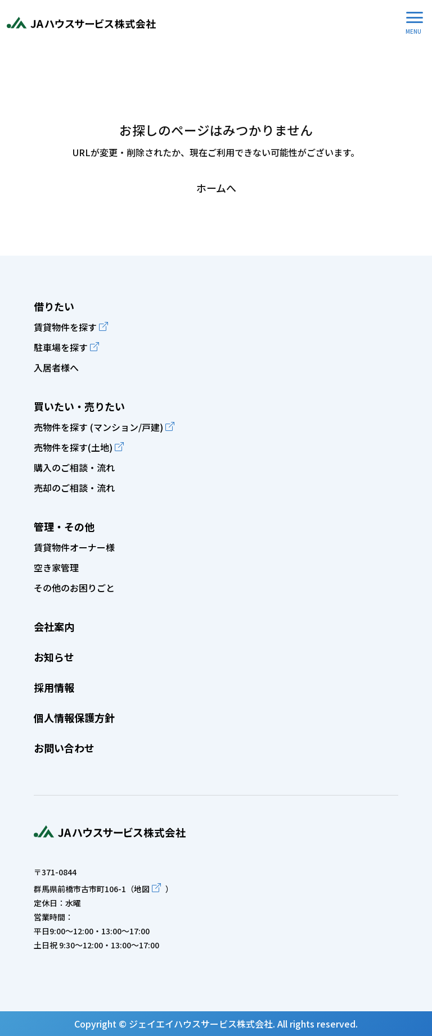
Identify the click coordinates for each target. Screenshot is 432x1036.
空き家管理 (56, 567)
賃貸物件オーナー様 (74, 547)
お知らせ (54, 656)
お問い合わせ (64, 747)
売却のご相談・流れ (74, 487)
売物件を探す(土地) (73, 447)
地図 (142, 888)
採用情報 (54, 687)
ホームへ (216, 187)
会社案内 (54, 626)
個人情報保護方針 (74, 717)
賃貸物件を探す (65, 327)
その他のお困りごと (74, 587)
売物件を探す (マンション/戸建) (98, 427)
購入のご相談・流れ (74, 467)
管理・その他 (64, 526)
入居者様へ (56, 367)
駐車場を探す (61, 347)
